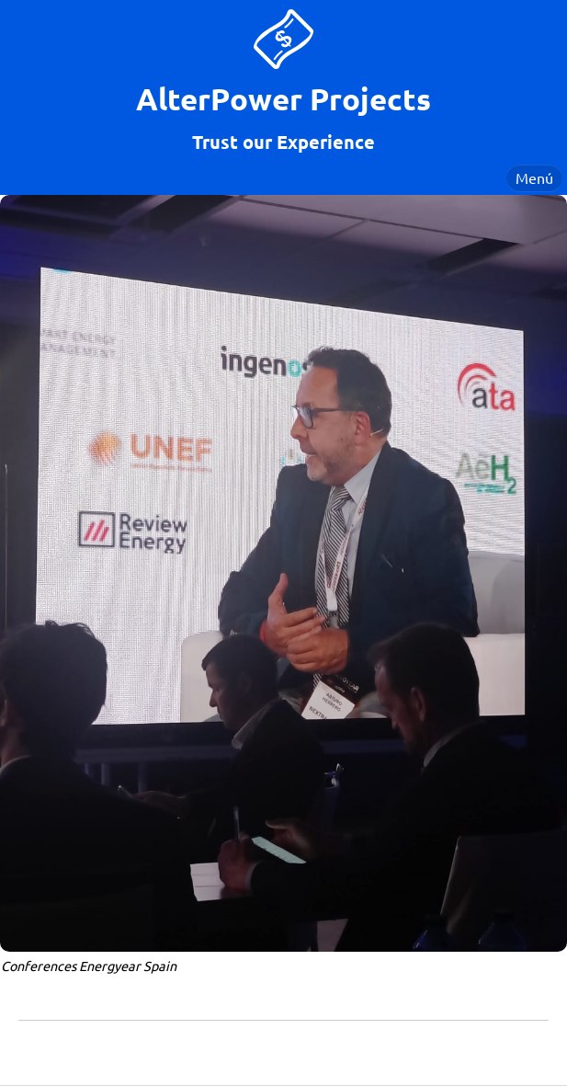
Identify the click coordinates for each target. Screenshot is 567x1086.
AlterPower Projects (283, 99)
